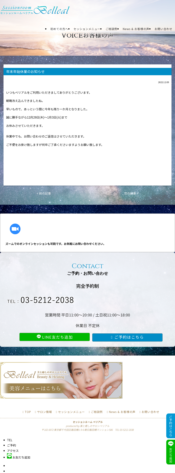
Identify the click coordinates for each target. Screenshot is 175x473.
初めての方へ (59, 29)
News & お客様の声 (136, 29)
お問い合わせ (163, 29)
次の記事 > (131, 193)
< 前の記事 (44, 193)
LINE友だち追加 (55, 337)
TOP (28, 412)
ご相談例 (111, 29)
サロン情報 (44, 412)
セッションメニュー (87, 29)
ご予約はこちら (129, 337)
